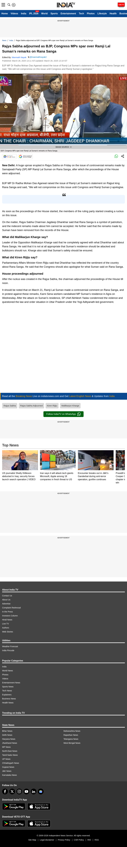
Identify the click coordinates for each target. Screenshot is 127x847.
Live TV (5, 624)
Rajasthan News (71, 735)
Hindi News (7, 620)
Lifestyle (102, 13)
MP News (6, 747)
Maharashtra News (72, 731)
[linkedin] (33, 791)
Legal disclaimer (47, 840)
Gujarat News (8, 767)
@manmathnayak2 (38, 57)
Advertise (6, 604)
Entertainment (68, 13)
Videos (14, 13)
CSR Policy (79, 840)
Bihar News (7, 731)
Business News (9, 699)
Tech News (7, 691)
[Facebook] (5, 791)
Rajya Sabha (10, 405)
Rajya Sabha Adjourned (31, 405)
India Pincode (8, 650)
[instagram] (19, 791)
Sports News (7, 686)
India (23, 13)
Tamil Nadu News (10, 755)
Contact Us (7, 596)
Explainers (6, 695)
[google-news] (41, 791)
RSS (97, 840)
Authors (5, 628)
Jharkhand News (9, 743)
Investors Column (10, 616)
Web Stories (7, 632)
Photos (91, 13)
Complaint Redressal (11, 608)
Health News (7, 703)
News (4, 40)
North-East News (9, 751)
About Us (6, 600)
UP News (6, 759)
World (44, 13)
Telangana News (71, 739)
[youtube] (26, 791)
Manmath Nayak (19, 57)
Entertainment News (11, 682)
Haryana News (8, 739)
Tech (81, 13)
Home (4, 13)
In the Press (7, 612)
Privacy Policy (64, 840)
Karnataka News (9, 775)
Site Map (32, 840)
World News (7, 670)
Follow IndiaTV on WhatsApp (63, 414)
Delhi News (7, 735)
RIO (89, 840)
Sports (54, 13)
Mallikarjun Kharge (70, 405)
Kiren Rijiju (52, 405)
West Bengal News (72, 743)
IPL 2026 (33, 13)
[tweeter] (12, 791)
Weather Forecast (10, 646)
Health (113, 13)
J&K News (6, 771)
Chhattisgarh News (10, 763)
